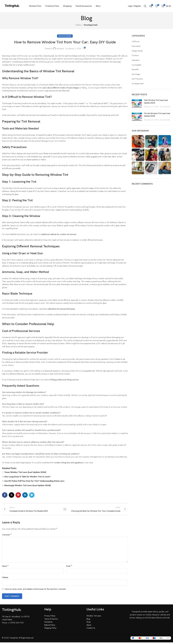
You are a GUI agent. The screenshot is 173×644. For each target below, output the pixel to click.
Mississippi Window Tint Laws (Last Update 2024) (27, 485)
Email (69, 567)
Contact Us (90, 629)
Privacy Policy (49, 617)
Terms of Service (51, 620)
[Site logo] (12, 5)
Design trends (137, 51)
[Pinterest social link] (18, 495)
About (88, 626)
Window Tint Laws (93, 617)
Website (5, 579)
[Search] (145, 6)
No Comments (165, 106)
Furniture (135, 55)
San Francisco (137, 79)
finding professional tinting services (64, 379)
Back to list (64, 510)
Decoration (136, 46)
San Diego (136, 74)
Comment (6, 536)
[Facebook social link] (4, 495)
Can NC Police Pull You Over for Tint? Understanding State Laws (34, 481)
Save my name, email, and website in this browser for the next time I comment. (35, 590)
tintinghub (60, 48)
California (135, 41)
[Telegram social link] (31, 495)
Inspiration (136, 60)
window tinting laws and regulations (68, 462)
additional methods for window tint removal (58, 234)
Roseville (135, 69)
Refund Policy (49, 626)
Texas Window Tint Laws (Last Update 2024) (25, 472)
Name (5, 567)
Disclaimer (48, 623)
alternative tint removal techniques (61, 308)
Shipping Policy (50, 629)
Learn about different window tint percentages (60, 87)
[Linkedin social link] (25, 495)
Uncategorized (90, 25)
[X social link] (11, 495)
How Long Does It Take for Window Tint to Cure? (27, 476)
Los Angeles (136, 65)
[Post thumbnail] (137, 103)
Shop (88, 623)
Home (78, 25)
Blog (88, 620)
